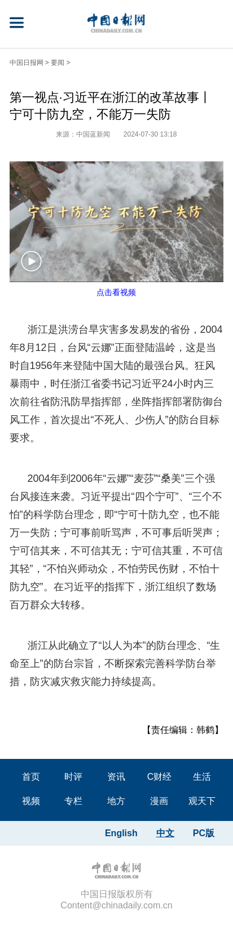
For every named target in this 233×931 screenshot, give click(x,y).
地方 (116, 801)
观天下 (202, 801)
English (121, 833)
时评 (73, 776)
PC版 (203, 833)
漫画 (159, 801)
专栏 (73, 801)
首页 (31, 776)
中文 (165, 833)
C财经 (159, 776)
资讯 (116, 776)
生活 (202, 776)
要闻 (57, 63)
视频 (31, 801)
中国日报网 (26, 63)
